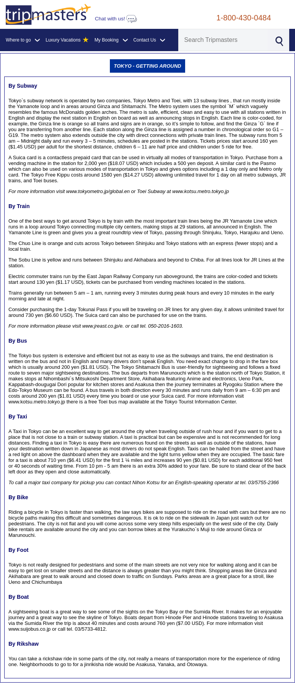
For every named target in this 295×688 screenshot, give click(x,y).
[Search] (223, 40)
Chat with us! (116, 19)
